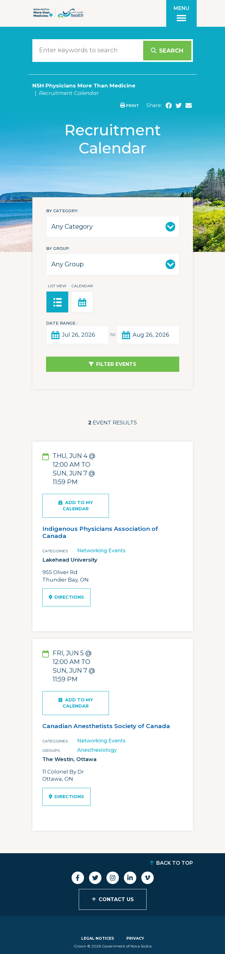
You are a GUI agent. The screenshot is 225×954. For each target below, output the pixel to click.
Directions (66, 597)
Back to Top (174, 863)
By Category (61, 210)
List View (57, 285)
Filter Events (116, 364)
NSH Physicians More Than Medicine (83, 85)
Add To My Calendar (75, 506)
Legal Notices (97, 938)
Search (171, 50)
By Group (57, 248)
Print (129, 105)
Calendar (82, 285)
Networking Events (101, 551)
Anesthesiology (97, 750)
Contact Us (116, 899)
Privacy (135, 938)
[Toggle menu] (181, 13)
